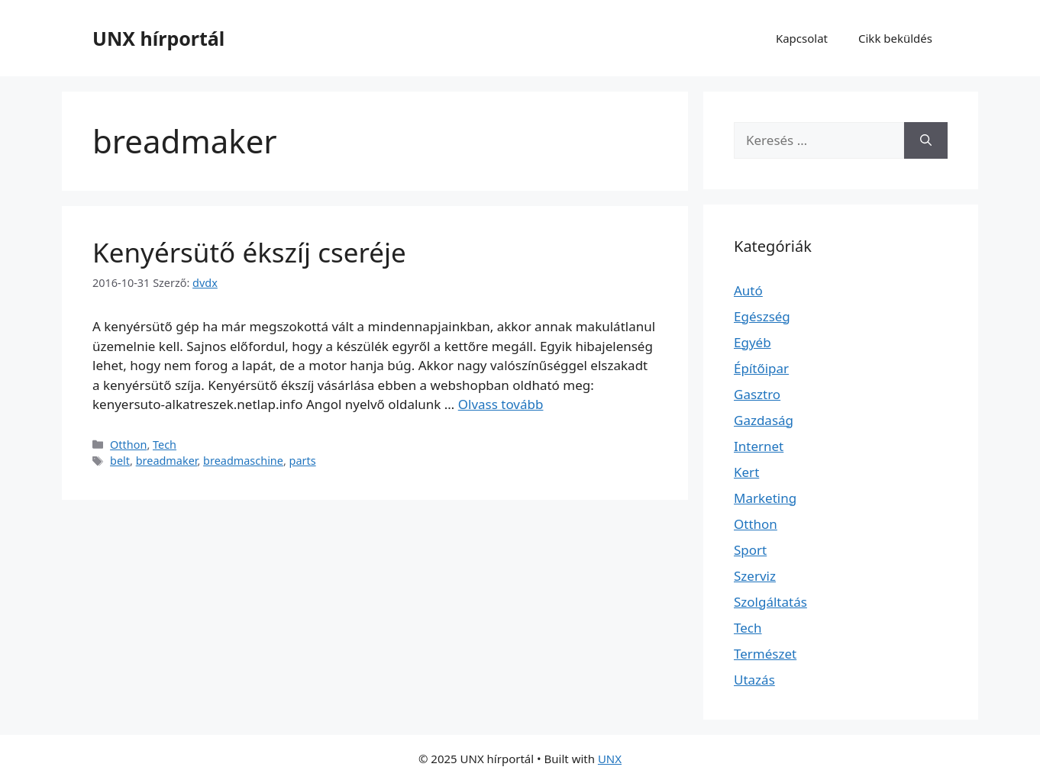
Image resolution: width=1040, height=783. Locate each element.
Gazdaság (763, 420)
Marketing (765, 498)
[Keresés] (926, 140)
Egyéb (752, 342)
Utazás (754, 679)
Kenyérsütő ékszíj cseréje (249, 252)
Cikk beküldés (895, 38)
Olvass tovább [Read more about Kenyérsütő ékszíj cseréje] (501, 404)
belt (120, 460)
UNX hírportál (158, 38)
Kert (746, 472)
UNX (610, 758)
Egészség (762, 316)
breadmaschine (243, 460)
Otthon (128, 444)
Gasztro (757, 394)
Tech (164, 444)
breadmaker (167, 460)
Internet (758, 446)
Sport (750, 550)
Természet (765, 653)
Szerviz (755, 576)
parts (302, 460)
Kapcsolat (802, 38)
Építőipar (761, 368)
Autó (748, 290)
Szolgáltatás (770, 602)
